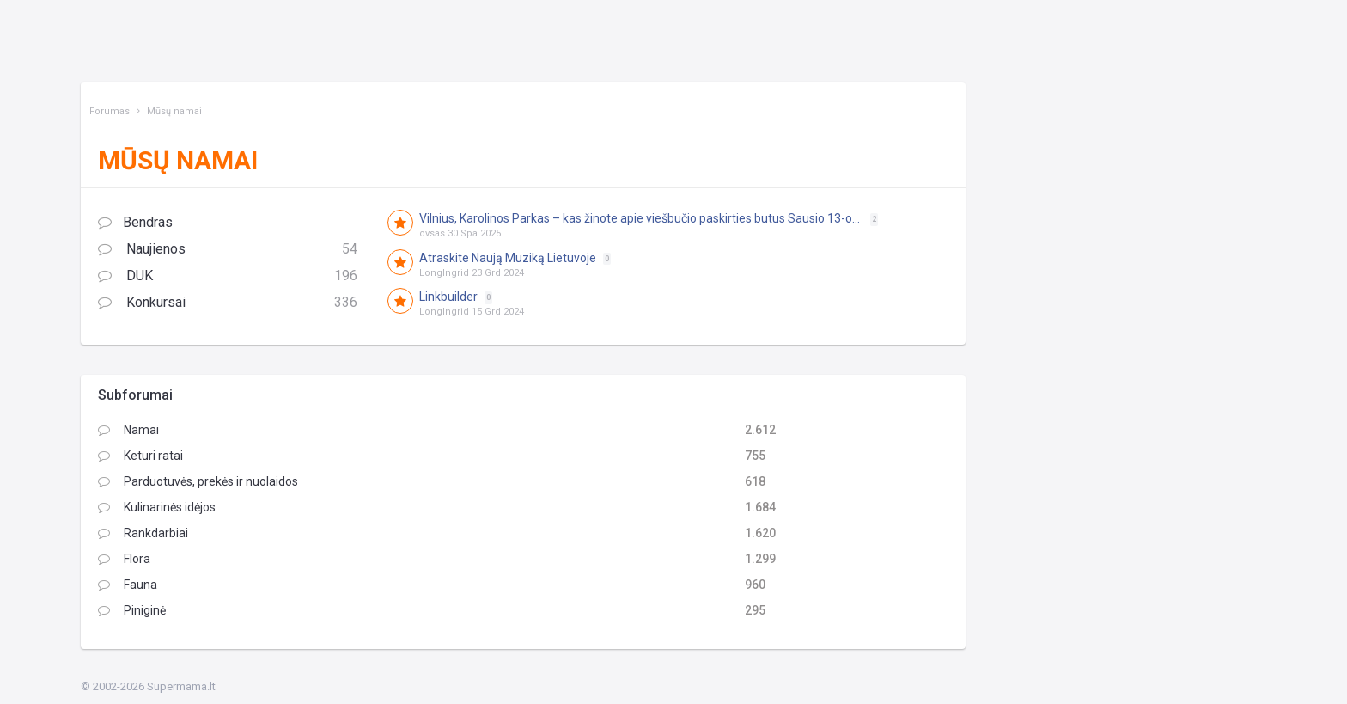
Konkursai (227, 303)
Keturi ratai (140, 455)
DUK (227, 276)
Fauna (127, 584)
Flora (124, 559)
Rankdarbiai (143, 533)
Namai (128, 430)
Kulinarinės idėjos (157, 507)
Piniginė (132, 610)
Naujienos (227, 250)
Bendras (135, 222)
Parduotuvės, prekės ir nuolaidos (198, 481)
